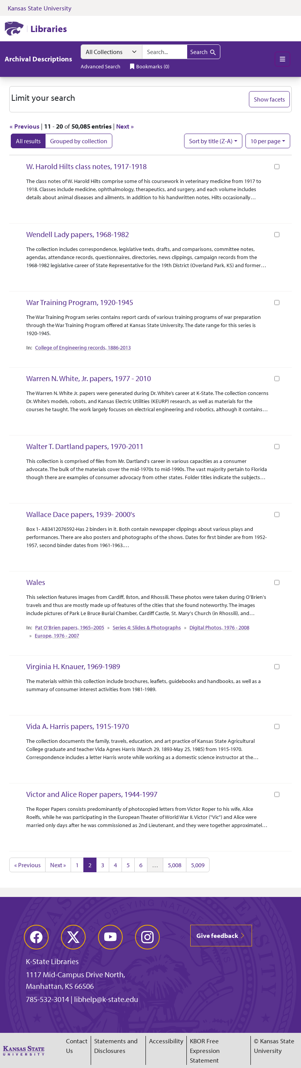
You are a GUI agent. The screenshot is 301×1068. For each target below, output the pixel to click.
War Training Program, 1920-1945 (79, 302)
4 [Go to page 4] (115, 865)
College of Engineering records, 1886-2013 (83, 347)
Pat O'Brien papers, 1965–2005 (69, 627)
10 (265, 140)
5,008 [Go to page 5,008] (174, 865)
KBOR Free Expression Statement (205, 1050)
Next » (125, 126)
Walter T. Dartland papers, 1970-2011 (85, 446)
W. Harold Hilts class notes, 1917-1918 (86, 166)
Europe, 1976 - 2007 (57, 635)
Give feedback (221, 935)
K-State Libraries (52, 961)
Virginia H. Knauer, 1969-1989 (73, 666)
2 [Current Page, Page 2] (89, 865)
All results (28, 141)
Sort (211, 141)
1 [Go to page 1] (77, 865)
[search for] (164, 52)
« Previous (24, 126)
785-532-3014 (47, 999)
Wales (35, 582)
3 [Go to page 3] (102, 865)
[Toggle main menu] (282, 59)
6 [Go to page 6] (140, 865)
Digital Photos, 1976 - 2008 (219, 627)
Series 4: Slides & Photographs (147, 627)
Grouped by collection (78, 141)
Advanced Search (100, 66)
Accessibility (166, 1041)
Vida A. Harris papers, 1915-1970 (77, 726)
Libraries (48, 28)
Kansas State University (39, 8)
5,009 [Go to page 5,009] (198, 865)
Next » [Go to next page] (58, 865)
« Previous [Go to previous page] (27, 865)
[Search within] (111, 51)
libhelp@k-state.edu (106, 999)
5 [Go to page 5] (128, 865)
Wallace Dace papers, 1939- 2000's (80, 514)
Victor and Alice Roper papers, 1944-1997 (91, 794)
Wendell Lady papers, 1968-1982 (77, 234)
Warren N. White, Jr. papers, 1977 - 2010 (88, 378)
